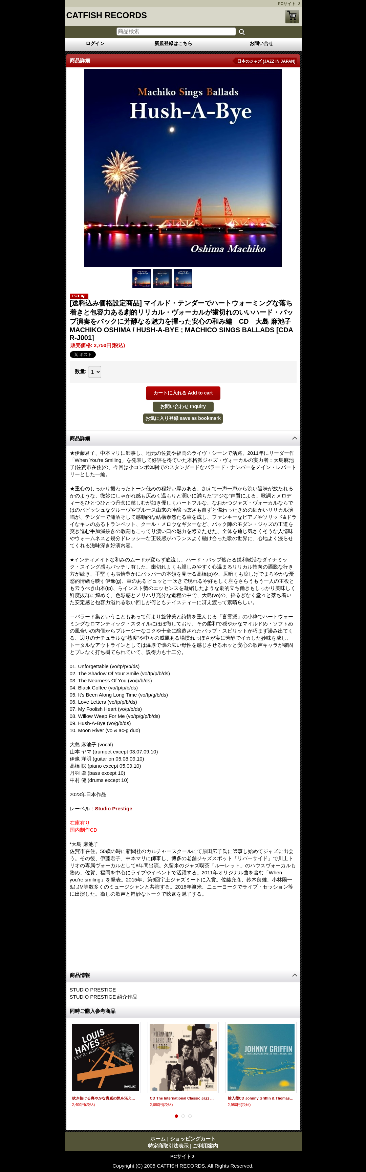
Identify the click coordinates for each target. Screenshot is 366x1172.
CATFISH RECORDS (106, 15)
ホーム (158, 1139)
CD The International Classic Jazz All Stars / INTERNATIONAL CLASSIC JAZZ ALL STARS (183, 1098)
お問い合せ (261, 43)
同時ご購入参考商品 (92, 1011)
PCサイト (287, 3)
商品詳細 (80, 438)
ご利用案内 (205, 1146)
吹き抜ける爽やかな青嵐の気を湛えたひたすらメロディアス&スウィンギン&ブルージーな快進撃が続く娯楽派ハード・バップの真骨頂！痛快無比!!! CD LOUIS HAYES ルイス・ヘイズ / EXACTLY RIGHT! (105, 1098)
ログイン (95, 43)
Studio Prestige (113, 808)
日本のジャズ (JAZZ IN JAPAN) (266, 61)
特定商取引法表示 (168, 1146)
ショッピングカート (292, 16)
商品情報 (80, 975)
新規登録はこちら (173, 43)
